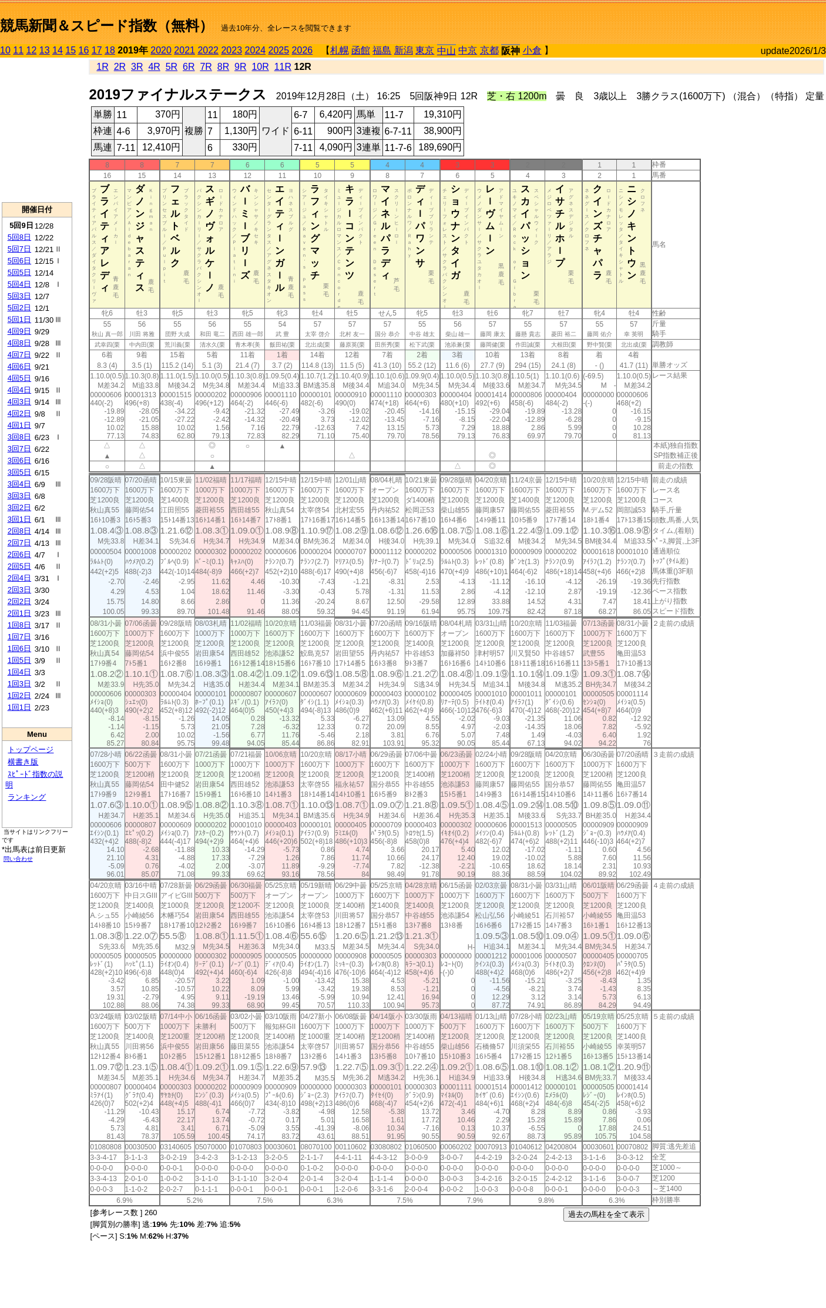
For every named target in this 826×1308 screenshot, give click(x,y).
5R (171, 67)
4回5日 (19, 378)
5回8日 (19, 237)
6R (188, 67)
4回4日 (19, 389)
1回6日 (19, 648)
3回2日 (19, 507)
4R (154, 67)
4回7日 (19, 354)
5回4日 (19, 284)
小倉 (532, 50)
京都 (489, 50)
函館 (360, 50)
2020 (161, 50)
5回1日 (19, 319)
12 (31, 50)
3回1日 (19, 519)
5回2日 (19, 307)
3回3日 (19, 495)
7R (205, 67)
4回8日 (19, 342)
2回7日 (19, 542)
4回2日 (19, 413)
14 (57, 50)
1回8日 (19, 625)
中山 (446, 51)
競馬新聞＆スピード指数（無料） (106, 25)
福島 (381, 50)
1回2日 (19, 695)
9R (240, 67)
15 (70, 50)
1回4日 (19, 672)
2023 (231, 50)
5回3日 (19, 295)
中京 (467, 50)
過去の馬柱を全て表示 (606, 1214)
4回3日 (19, 401)
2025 (279, 50)
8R (223, 67)
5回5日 (19, 272)
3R (137, 67)
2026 (302, 50)
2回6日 (19, 554)
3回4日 (19, 483)
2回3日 (19, 589)
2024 (255, 50)
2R (120, 67)
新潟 (403, 50)
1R (102, 67)
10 (5, 50)
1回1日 (19, 707)
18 (110, 50)
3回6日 (19, 460)
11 (18, 50)
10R (259, 67)
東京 (424, 50)
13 (44, 50)
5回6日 (19, 260)
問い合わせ (18, 859)
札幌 (339, 50)
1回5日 (19, 660)
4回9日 (19, 331)
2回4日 (19, 577)
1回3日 (19, 683)
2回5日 (19, 566)
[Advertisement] (688, 21)
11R (282, 67)
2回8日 (19, 530)
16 (84, 50)
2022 (208, 50)
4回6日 (19, 366)
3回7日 (19, 448)
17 (97, 50)
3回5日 (19, 472)
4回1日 (19, 425)
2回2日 (19, 601)
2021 (184, 50)
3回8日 (19, 436)
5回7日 (19, 248)
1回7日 (19, 636)
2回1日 (19, 613)
